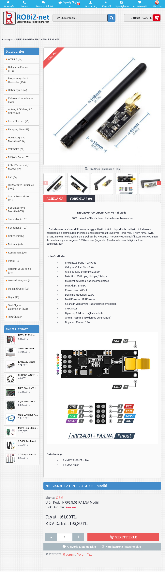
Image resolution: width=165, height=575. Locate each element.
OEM (59, 497)
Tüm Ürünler (15, 316)
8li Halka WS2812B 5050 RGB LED (28, 375)
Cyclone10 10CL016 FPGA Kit (28, 401)
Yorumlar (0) (80, 198)
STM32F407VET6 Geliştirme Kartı (28, 348)
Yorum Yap (84, 554)
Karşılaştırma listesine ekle (123, 546)
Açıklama (55, 198)
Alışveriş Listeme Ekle (81, 546)
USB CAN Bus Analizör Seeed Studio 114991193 (28, 415)
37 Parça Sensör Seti (28, 454)
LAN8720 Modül (26, 362)
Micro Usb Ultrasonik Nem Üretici (28, 428)
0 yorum (69, 554)
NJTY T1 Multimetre (28, 335)
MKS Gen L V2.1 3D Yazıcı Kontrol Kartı (28, 388)
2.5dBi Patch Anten (28, 441)
